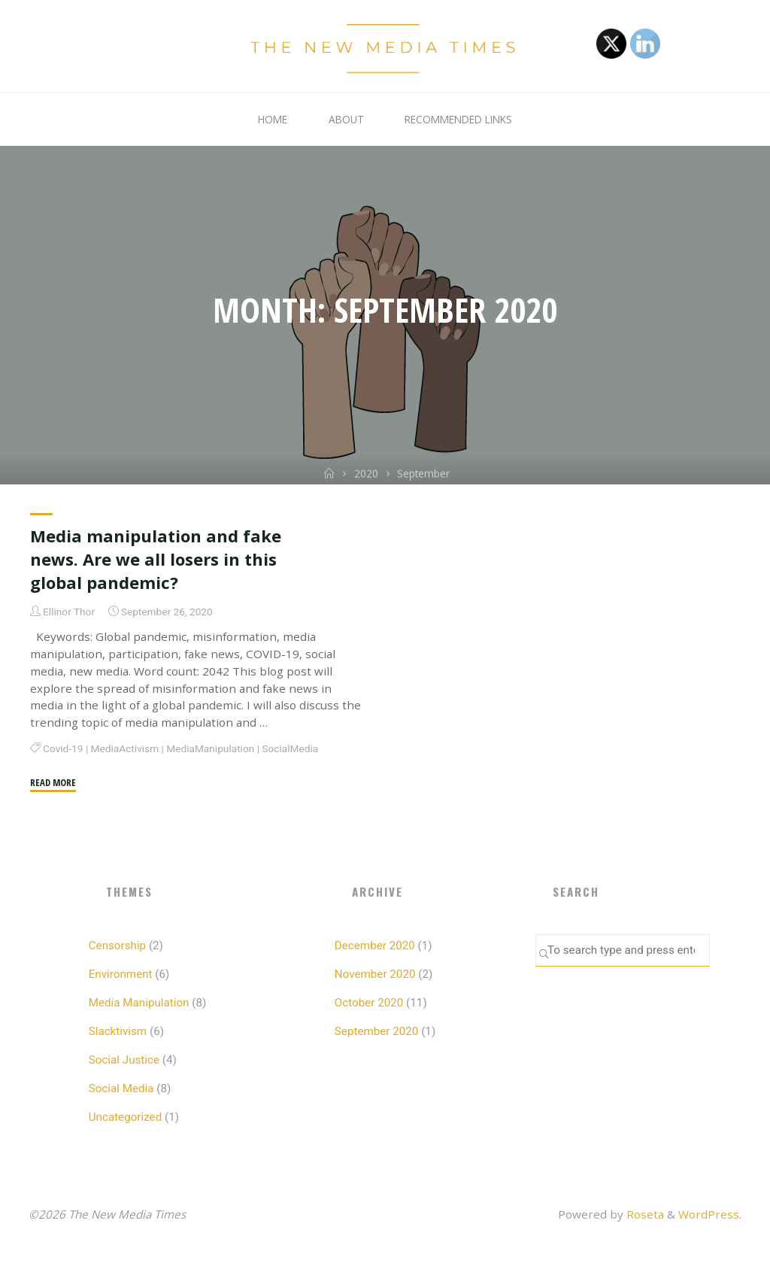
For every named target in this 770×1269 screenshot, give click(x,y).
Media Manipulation (139, 1002)
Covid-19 (63, 748)
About (346, 119)
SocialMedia (290, 748)
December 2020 (375, 945)
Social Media (121, 1088)
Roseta (643, 1214)
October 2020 (369, 1002)
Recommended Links (458, 119)
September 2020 (377, 1031)
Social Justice (124, 1060)
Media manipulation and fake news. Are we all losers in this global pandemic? (155, 559)
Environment (121, 974)
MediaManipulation (210, 748)
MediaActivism (124, 748)
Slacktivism (118, 1031)
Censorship (117, 945)
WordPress (708, 1214)
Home (272, 119)
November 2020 (375, 974)
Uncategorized (125, 1117)
